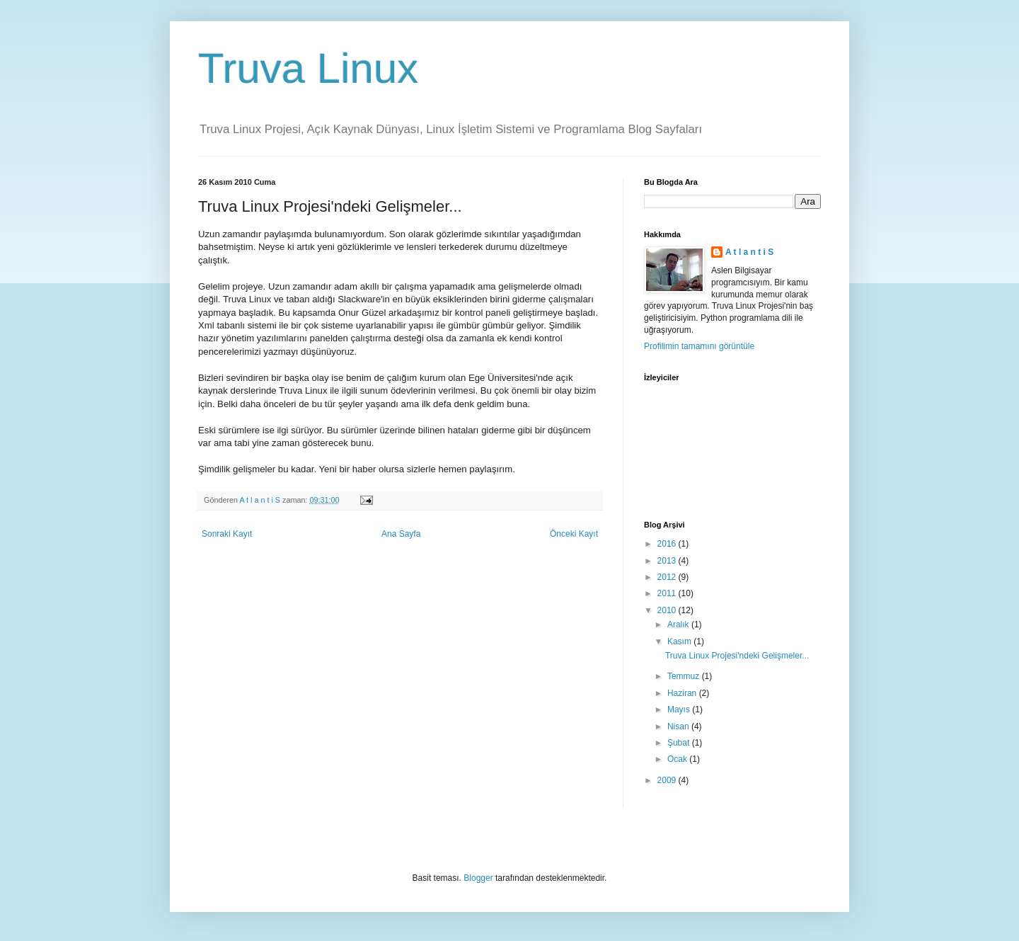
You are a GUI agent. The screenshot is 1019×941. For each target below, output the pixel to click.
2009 (668, 780)
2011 (668, 593)
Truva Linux (308, 68)
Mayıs (679, 709)
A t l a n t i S (749, 252)
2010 (668, 610)
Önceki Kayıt (574, 534)
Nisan (679, 726)
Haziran (683, 693)
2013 (668, 561)
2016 (668, 544)
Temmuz (684, 676)
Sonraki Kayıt (227, 534)
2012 (668, 577)
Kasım (680, 641)
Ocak (678, 759)
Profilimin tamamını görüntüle (699, 346)
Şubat (679, 743)
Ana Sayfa (400, 534)
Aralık (679, 624)
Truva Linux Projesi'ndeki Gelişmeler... (737, 656)
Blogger (478, 878)
